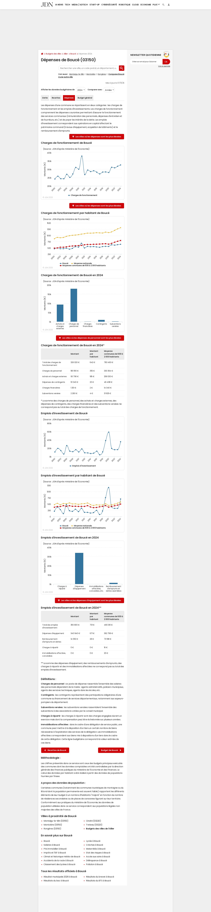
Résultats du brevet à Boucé (100, 877)
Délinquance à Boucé (96, 860)
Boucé (73, 54)
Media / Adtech (80, 5)
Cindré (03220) (93, 821)
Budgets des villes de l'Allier (100, 828)
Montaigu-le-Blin (76, 74)
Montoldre (90, 74)
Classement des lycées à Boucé (59, 864)
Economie (145, 5)
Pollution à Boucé (94, 864)
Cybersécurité (109, 5)
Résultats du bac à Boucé (56, 880)
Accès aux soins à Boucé (98, 856)
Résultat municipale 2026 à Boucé (60, 877)
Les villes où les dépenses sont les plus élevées (98, 137)
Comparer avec (94, 90)
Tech (67, 5)
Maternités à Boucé (95, 849)
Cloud (135, 5)
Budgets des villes (53, 54)
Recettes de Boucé (55, 750)
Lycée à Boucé (93, 841)
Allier (66, 54)
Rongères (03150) (52, 828)
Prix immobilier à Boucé (55, 849)
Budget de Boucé (111, 750)
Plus (156, 4)
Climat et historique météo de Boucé (62, 856)
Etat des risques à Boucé (98, 853)
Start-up (94, 5)
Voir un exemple (164, 66)
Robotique (124, 5)
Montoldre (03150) (53, 825)
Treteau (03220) (94, 825)
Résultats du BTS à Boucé (98, 880)
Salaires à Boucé (52, 845)
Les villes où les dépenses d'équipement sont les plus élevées (91, 600)
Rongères (102, 74)
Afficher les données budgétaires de (58, 90)
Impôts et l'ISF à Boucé (55, 853)
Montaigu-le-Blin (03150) (56, 821)
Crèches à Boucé (94, 845)
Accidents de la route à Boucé (58, 860)
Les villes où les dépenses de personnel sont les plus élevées (91, 338)
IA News (59, 5)
